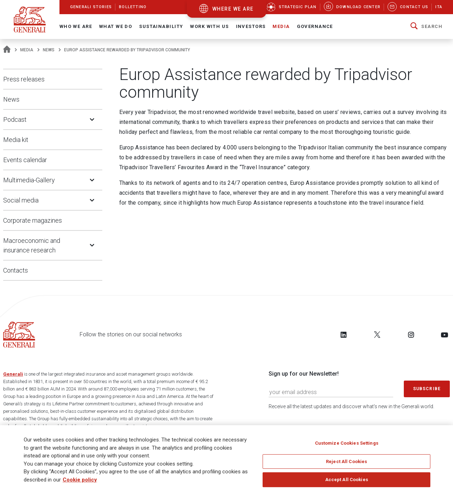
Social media (21, 200)
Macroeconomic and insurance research (31, 245)
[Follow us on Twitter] (377, 334)
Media (26, 49)
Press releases (24, 79)
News (49, 49)
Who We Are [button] (75, 26)
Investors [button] (251, 26)
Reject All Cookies (346, 461)
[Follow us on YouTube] (444, 334)
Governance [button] (315, 26)
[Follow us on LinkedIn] (343, 334)
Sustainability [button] (161, 26)
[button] (426, 26)
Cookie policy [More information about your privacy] (80, 480)
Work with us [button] (209, 26)
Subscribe (427, 388)
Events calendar (25, 160)
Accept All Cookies (346, 480)
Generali (13, 374)
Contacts (15, 270)
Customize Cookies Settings (346, 443)
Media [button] (281, 26)
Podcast (15, 119)
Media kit (15, 139)
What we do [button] (115, 26)
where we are (233, 9)
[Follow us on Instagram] (411, 334)
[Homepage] (7, 50)
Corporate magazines (32, 220)
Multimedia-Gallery (29, 180)
